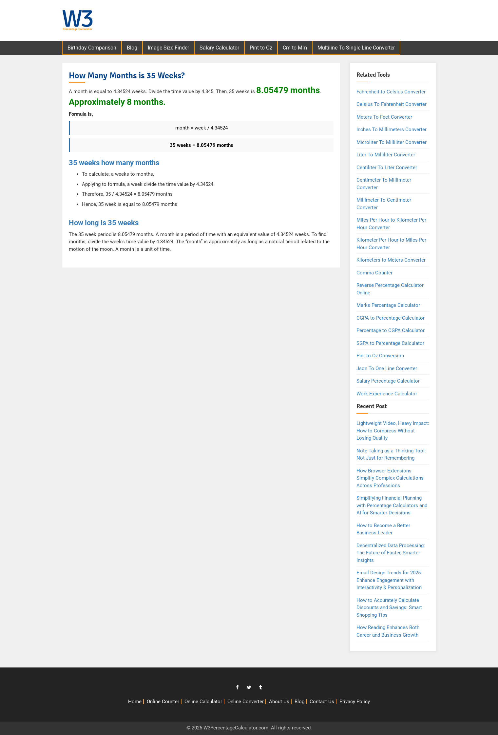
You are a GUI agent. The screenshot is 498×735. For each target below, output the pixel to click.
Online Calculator (203, 702)
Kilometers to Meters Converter (391, 260)
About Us (279, 702)
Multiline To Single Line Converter (356, 48)
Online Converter (245, 702)
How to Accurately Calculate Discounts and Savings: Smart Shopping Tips (389, 607)
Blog (132, 48)
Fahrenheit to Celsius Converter (391, 92)
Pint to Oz (261, 48)
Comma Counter (374, 273)
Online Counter (163, 702)
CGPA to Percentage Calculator (390, 318)
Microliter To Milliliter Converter (391, 142)
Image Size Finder (168, 48)
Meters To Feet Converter (384, 117)
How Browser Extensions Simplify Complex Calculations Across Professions (390, 478)
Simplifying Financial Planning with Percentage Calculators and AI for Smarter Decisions (391, 505)
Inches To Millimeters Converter (391, 129)
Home (135, 702)
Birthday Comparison (91, 48)
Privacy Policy (354, 702)
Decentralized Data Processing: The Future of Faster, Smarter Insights (390, 553)
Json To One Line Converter (386, 368)
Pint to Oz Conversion (380, 356)
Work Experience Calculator (386, 394)
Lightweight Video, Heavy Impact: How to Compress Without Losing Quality (392, 430)
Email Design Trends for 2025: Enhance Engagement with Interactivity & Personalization (389, 580)
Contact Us (322, 702)
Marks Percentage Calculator (388, 305)
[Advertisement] (321, 21)
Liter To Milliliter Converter (385, 155)
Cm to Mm (295, 48)
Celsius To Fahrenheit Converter (391, 104)
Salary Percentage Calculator (388, 381)
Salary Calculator (219, 48)
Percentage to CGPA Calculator (390, 330)
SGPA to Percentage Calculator (390, 343)
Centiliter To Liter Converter (386, 167)
